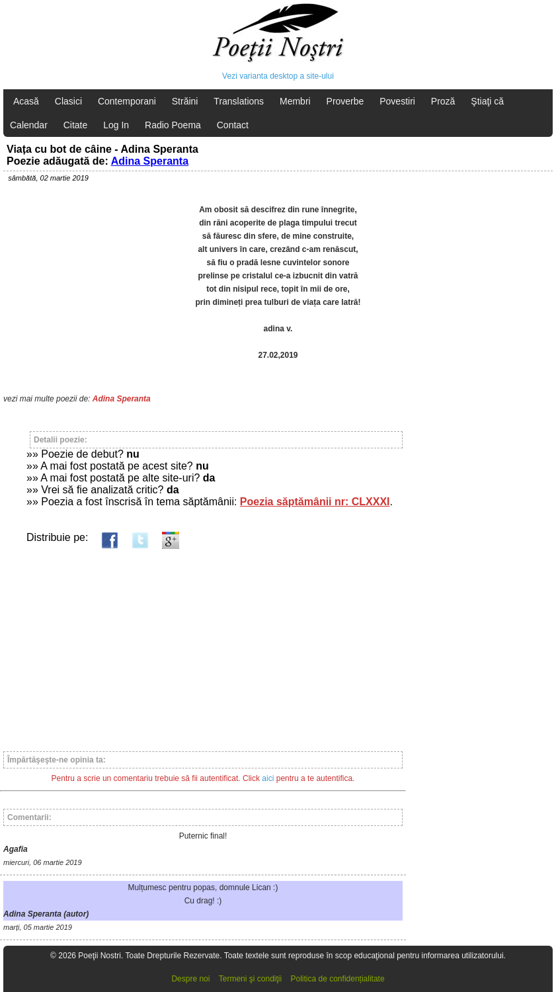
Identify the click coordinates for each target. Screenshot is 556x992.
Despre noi (190, 978)
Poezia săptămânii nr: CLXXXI (315, 501)
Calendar (29, 125)
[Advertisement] (203, 644)
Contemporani (127, 101)
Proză (443, 101)
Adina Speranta (149, 161)
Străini (185, 101)
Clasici (68, 101)
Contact (233, 125)
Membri (295, 101)
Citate (75, 125)
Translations (239, 101)
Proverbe (345, 101)
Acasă (26, 101)
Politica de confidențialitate (338, 978)
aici (268, 778)
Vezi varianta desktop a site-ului (278, 76)
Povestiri (397, 101)
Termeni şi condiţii (250, 978)
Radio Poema (173, 125)
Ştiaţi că (487, 101)
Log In (116, 125)
